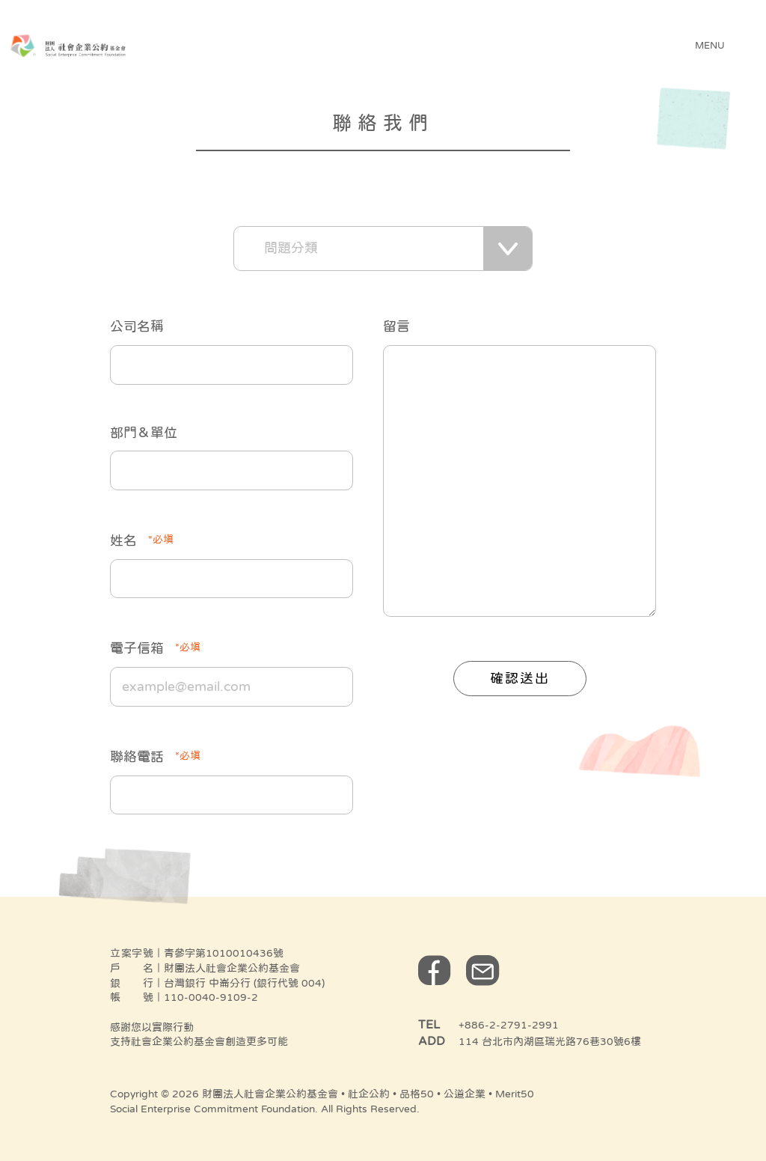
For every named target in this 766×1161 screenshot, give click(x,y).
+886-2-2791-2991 (509, 1025)
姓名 (142, 539)
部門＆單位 (143, 432)
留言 (396, 326)
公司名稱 (137, 326)
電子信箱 (155, 647)
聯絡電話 (155, 755)
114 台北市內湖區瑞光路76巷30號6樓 (550, 1041)
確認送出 (520, 678)
